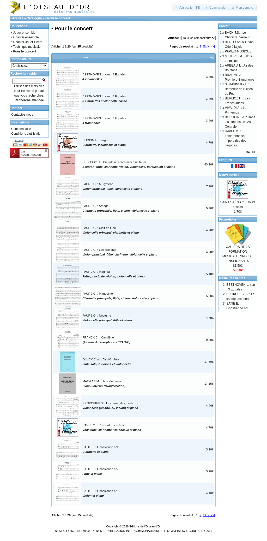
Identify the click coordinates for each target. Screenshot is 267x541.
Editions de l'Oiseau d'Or (145, 526)
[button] (187, 7)
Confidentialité (21, 129)
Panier (224, 26)
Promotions (227, 219)
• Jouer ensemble (23, 32)
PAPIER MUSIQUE (238, 51)
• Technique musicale (26, 47)
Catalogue (34, 18)
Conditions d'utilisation (26, 133)
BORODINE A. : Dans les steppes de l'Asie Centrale (240, 121)
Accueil (17, 18)
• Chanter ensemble (25, 37)
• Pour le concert (57, 18)
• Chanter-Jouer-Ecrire (27, 42)
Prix (211, 58)
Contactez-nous (22, 114)
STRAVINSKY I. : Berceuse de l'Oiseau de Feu (239, 89)
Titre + (86, 58)
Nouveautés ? (229, 175)
